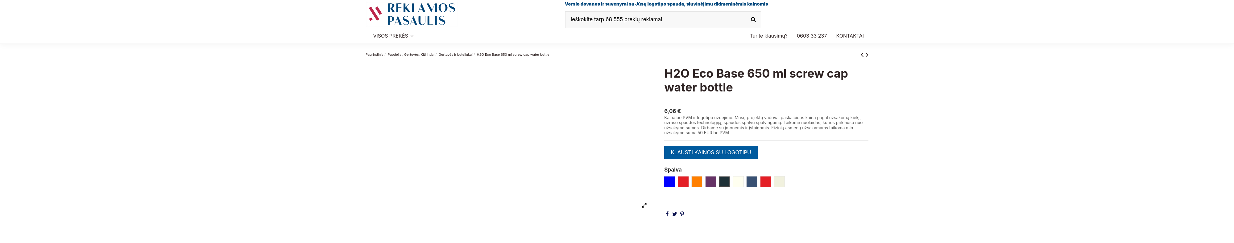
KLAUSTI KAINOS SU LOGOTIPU (711, 152)
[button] (811, 35)
